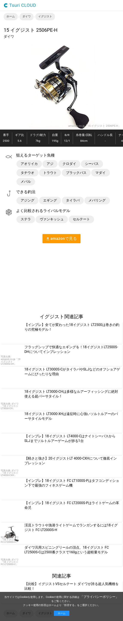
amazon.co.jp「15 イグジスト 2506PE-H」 (94, 126)
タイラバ (73, 200)
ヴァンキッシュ (52, 219)
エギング (50, 200)
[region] (36, 277)
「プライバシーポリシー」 (99, 597)
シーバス (92, 164)
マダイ (100, 173)
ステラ (26, 219)
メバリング (97, 200)
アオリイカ (29, 164)
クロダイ (69, 164)
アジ (50, 164)
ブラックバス (76, 173)
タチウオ (27, 173)
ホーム (61, 613)
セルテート (81, 219)
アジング (27, 200)
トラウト (50, 173)
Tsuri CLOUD (20, 5)
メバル (26, 181)
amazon (61, 238)
